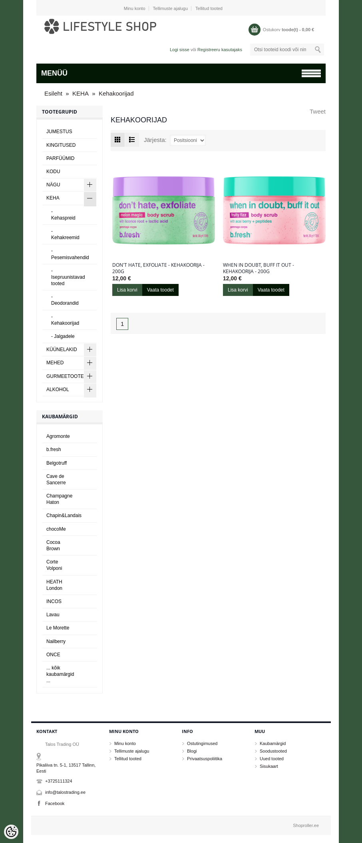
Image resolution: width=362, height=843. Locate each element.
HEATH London (54, 585)
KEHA (80, 93)
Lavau (53, 614)
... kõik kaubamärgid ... (60, 674)
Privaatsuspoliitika (204, 758)
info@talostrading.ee (65, 792)
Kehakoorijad (116, 93)
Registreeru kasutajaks (219, 49)
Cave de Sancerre (56, 479)
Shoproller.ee (306, 825)
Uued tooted (272, 758)
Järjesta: (155, 139)
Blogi (192, 751)
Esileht (53, 93)
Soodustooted (273, 751)
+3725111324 (58, 781)
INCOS (54, 601)
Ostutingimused (202, 743)
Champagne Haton (59, 499)
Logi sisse (179, 49)
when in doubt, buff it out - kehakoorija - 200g (258, 268)
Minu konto (134, 8)
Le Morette (57, 628)
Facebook (54, 803)
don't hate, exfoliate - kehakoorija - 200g (158, 268)
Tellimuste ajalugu (170, 8)
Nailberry (56, 641)
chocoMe (56, 529)
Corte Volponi (54, 565)
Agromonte (58, 436)
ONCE (53, 654)
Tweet (318, 111)
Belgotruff (56, 463)
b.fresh (53, 449)
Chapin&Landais (64, 515)
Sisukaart (269, 766)
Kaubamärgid (273, 743)
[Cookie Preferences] (11, 832)
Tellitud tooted (209, 8)
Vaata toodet (160, 290)
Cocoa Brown (53, 545)
